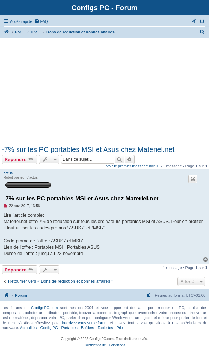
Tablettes (105, 328)
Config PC (49, 328)
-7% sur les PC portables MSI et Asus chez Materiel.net (88, 149)
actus (8, 173)
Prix (120, 328)
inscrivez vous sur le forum (84, 323)
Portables (69, 328)
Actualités (28, 328)
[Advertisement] (104, 93)
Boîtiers (87, 328)
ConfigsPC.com (44, 308)
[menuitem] (41, 21)
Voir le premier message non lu (132, 166)
